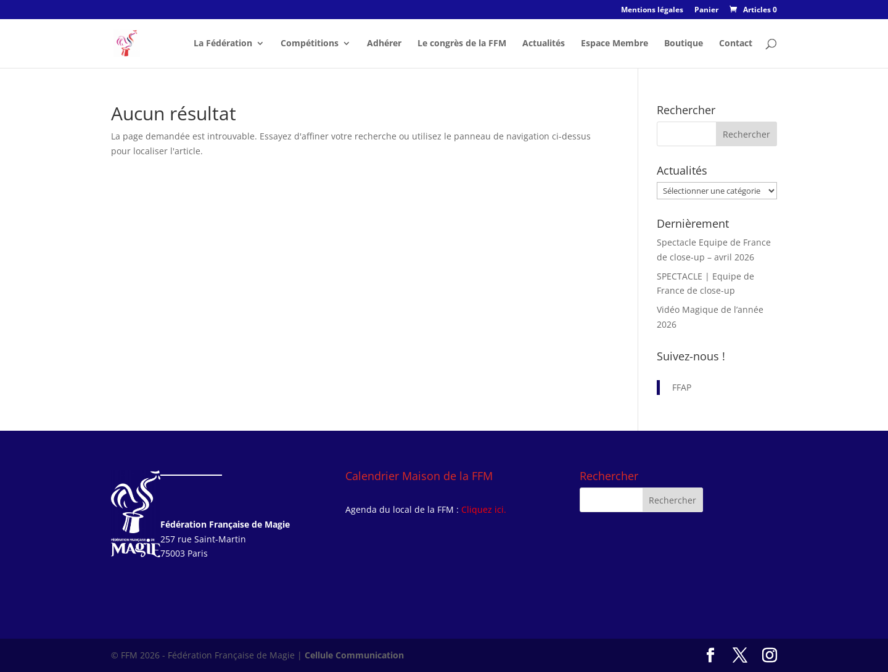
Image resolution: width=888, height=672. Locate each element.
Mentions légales (652, 10)
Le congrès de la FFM (461, 44)
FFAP (681, 387)
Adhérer (384, 44)
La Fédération (223, 44)
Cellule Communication (354, 655)
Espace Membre (614, 44)
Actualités (543, 44)
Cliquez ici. (483, 509)
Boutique (683, 44)
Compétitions (310, 44)
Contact (735, 44)
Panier (706, 10)
